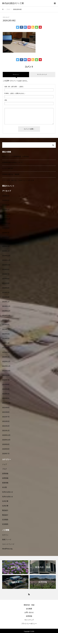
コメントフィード (8, 544)
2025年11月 (6, 219)
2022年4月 (6, 389)
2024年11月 (6, 260)
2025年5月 (6, 237)
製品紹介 (5, 510)
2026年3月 (6, 200)
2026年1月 (6, 209)
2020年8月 (6, 449)
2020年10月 (6, 440)
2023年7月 (6, 329)
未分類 (4, 487)
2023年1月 (6, 357)
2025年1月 (6, 251)
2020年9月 (6, 444)
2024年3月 (6, 292)
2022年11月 (6, 366)
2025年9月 (6, 228)
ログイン (5, 535)
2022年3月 (6, 394)
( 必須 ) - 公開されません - (14, 93)
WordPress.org (7, 549)
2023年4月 (6, 343)
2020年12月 (6, 435)
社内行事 (5, 501)
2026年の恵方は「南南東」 (11, 174)
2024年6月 (6, 279)
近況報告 (5, 519)
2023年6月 (6, 334)
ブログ (4, 469)
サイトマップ (29, 620)
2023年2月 (6, 352)
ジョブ (4, 464)
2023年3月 (6, 348)
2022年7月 (6, 380)
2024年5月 (6, 283)
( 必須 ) (13, 86)
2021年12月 (6, 403)
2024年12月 (6, 255)
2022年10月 (6, 371)
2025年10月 (6, 223)
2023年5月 (6, 338)
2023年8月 (6, 325)
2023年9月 (6, 320)
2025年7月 (6, 232)
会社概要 (29, 609)
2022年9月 (6, 375)
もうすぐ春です (7, 168)
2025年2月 (6, 246)
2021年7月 (6, 417)
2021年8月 (6, 412)
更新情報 (5, 483)
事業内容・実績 (29, 605)
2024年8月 (6, 269)
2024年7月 (6, 274)
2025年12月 (6, 214)
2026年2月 (6, 205)
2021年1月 (6, 430)
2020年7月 (6, 453)
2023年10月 (6, 315)
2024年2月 (6, 297)
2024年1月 (6, 302)
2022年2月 (6, 398)
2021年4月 (6, 426)
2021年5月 (6, 421)
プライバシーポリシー (29, 623)
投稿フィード (6, 539)
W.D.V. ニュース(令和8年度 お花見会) (15, 156)
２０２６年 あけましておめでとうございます (18, 180)
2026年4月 (6, 196)
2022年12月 (6, 361)
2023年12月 (6, 306)
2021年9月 (6, 407)
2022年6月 (6, 384)
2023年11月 (6, 311)
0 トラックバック (42, 74)
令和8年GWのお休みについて (12, 162)
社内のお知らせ (7, 492)
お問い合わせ (29, 612)
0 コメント (16, 74)
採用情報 (5, 473)
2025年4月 (6, 242)
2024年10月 (6, 265)
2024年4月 (6, 288)
